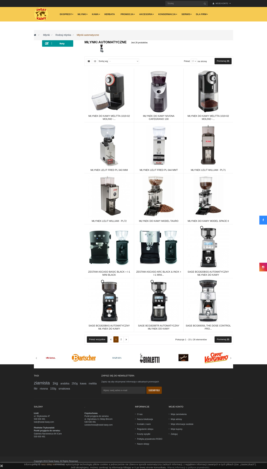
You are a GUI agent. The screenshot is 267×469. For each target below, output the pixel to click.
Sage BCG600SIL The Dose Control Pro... (208, 327)
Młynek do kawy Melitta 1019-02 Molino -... (109, 117)
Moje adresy (176, 419)
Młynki (46, 35)
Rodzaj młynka (63, 35)
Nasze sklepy (143, 444)
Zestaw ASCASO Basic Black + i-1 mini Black (109, 273)
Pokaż (187, 61)
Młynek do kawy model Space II (208, 221)
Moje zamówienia (179, 414)
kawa (84, 383)
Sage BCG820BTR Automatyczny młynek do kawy (158, 327)
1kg (56, 383)
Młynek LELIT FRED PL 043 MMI (109, 170)
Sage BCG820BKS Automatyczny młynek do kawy (109, 327)
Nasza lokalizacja (145, 419)
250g (76, 383)
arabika (66, 383)
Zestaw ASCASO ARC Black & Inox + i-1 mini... (158, 273)
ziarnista (43, 383)
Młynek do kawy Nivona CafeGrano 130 (158, 117)
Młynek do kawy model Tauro (158, 221)
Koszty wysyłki (143, 434)
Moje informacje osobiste (182, 424)
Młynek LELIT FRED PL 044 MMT (159, 170)
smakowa (64, 388)
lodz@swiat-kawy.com (44, 422)
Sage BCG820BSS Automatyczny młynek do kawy (208, 273)
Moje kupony (176, 429)
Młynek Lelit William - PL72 (109, 221)
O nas (140, 414)
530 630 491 (39, 419)
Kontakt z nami (144, 424)
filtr (37, 388)
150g (54, 388)
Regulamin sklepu (145, 429)
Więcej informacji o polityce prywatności (188, 467)
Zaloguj (174, 434)
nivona (45, 388)
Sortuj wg (103, 61)
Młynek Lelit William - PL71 (208, 170)
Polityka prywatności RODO (149, 439)
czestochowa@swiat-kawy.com (98, 425)
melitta (93, 383)
